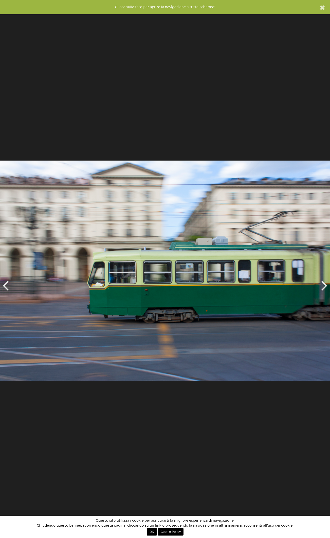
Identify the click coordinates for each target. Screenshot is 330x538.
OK (151, 531)
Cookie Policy (171, 531)
